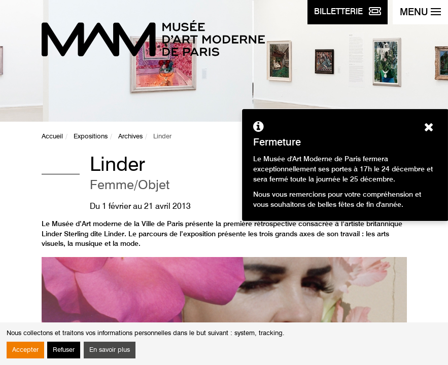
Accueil (52, 136)
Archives (130, 136)
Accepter (25, 350)
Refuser (64, 350)
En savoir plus (109, 350)
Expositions (91, 136)
